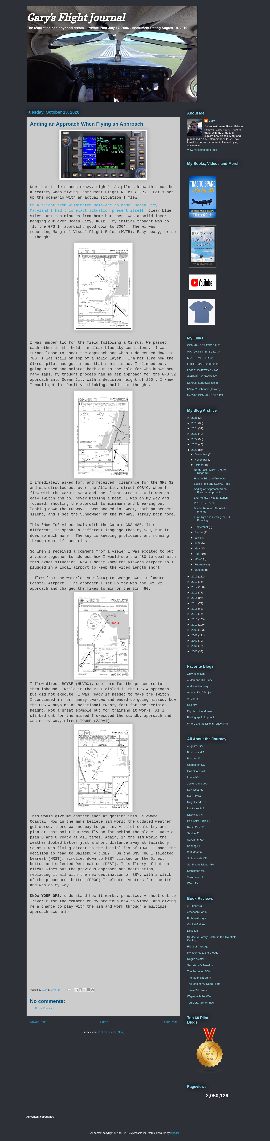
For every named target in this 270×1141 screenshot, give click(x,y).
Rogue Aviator (195, 959)
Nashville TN (194, 814)
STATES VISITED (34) (201, 357)
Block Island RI (196, 752)
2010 (194, 624)
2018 (194, 581)
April (198, 553)
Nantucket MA (195, 808)
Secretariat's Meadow (200, 965)
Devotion (192, 930)
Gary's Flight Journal (75, 17)
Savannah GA (195, 839)
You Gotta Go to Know (200, 1002)
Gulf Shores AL (196, 771)
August (199, 532)
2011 (194, 619)
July (197, 537)
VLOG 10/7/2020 (204, 503)
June (198, 543)
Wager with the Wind (199, 996)
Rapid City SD (195, 827)
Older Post (169, 1022)
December (201, 454)
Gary (212, 120)
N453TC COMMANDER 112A (205, 395)
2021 (194, 444)
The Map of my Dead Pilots (203, 983)
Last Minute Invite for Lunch (211, 497)
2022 (194, 439)
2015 (194, 597)
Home (104, 1022)
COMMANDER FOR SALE (203, 345)
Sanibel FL (193, 833)
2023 (194, 433)
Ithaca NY (193, 777)
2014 (194, 603)
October (200, 465)
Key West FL (195, 789)
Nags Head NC (196, 802)
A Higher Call (195, 905)
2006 (194, 645)
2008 (194, 635)
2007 (194, 640)
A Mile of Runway (197, 686)
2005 (194, 651)
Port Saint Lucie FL (199, 820)
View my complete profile (202, 149)
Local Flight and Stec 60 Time (212, 483)
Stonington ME (196, 870)
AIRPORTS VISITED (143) (203, 351)
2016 (194, 592)
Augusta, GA (195, 746)
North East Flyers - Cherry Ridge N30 (210, 471)
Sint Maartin (194, 852)
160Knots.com (196, 673)
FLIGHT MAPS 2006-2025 (203, 364)
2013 (194, 608)
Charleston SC (196, 764)
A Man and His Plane (200, 680)
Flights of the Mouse (199, 711)
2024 (194, 428)
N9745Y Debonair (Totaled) (203, 389)
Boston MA (194, 758)
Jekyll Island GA (197, 783)
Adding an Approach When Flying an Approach (210, 490)
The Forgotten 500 (198, 971)
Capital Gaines (196, 924)
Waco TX (192, 883)
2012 (194, 613)
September (202, 527)
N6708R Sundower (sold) (202, 382)
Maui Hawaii (194, 796)
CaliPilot (192, 704)
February (201, 564)
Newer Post (38, 1022)
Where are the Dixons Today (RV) (207, 723)
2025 (194, 423)
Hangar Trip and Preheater (210, 478)
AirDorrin (192, 698)
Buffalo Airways (196, 918)
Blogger (174, 1133)
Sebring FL (194, 846)
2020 (194, 449)
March (199, 559)
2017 (194, 587)
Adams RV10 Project (199, 692)
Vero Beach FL (196, 877)
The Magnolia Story (199, 977)
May (198, 548)
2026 (194, 417)
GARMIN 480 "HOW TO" (202, 376)
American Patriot (197, 912)
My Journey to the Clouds (202, 952)
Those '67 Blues (197, 990)
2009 (194, 629)
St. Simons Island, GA (200, 864)
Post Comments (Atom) (111, 1032)
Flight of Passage (197, 946)
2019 (194, 576)
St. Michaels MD (197, 858)
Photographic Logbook (201, 717)
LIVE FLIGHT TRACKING (202, 370)
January (200, 569)
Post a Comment (44, 1008)
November (201, 459)
